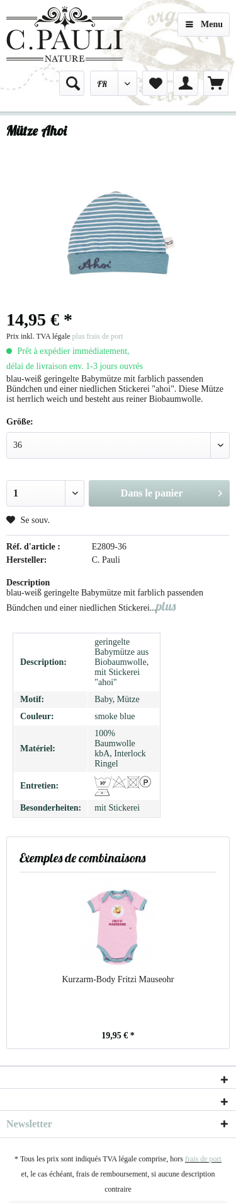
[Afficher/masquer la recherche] (71, 83)
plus (166, 606)
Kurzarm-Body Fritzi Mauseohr (118, 979)
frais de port (203, 1158)
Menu (204, 22)
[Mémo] (154, 83)
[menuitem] (71, 83)
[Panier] (215, 83)
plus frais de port (97, 336)
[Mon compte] (185, 83)
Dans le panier (171, 490)
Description (28, 582)
